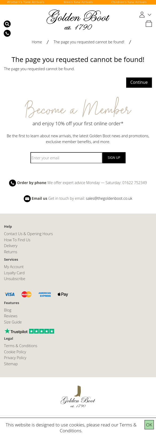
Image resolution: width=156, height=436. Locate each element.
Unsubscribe (14, 278)
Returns (10, 251)
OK (149, 425)
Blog (7, 310)
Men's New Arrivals (78, 2)
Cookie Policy (15, 351)
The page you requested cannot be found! (89, 41)
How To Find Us (17, 239)
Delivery (10, 245)
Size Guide (13, 322)
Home (37, 41)
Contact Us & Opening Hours (28, 233)
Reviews (10, 315)
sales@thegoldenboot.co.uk (109, 198)
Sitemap (11, 363)
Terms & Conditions (20, 345)
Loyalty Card (14, 272)
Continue (139, 82)
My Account (14, 266)
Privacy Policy (15, 357)
